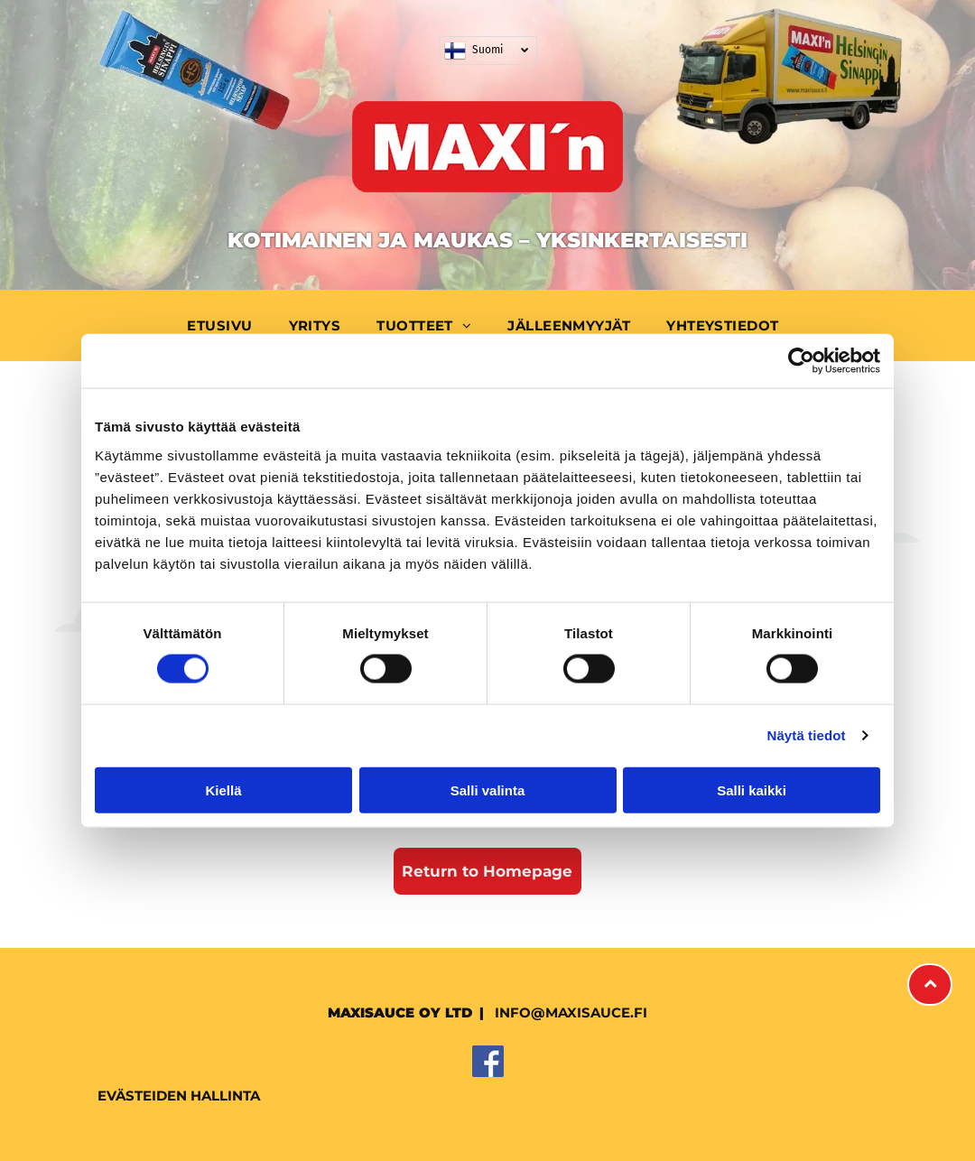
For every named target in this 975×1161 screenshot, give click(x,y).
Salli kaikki (751, 789)
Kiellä (223, 789)
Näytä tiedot (806, 735)
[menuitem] (223, 325)
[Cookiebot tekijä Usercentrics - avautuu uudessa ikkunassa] (801, 361)
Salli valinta (487, 789)
